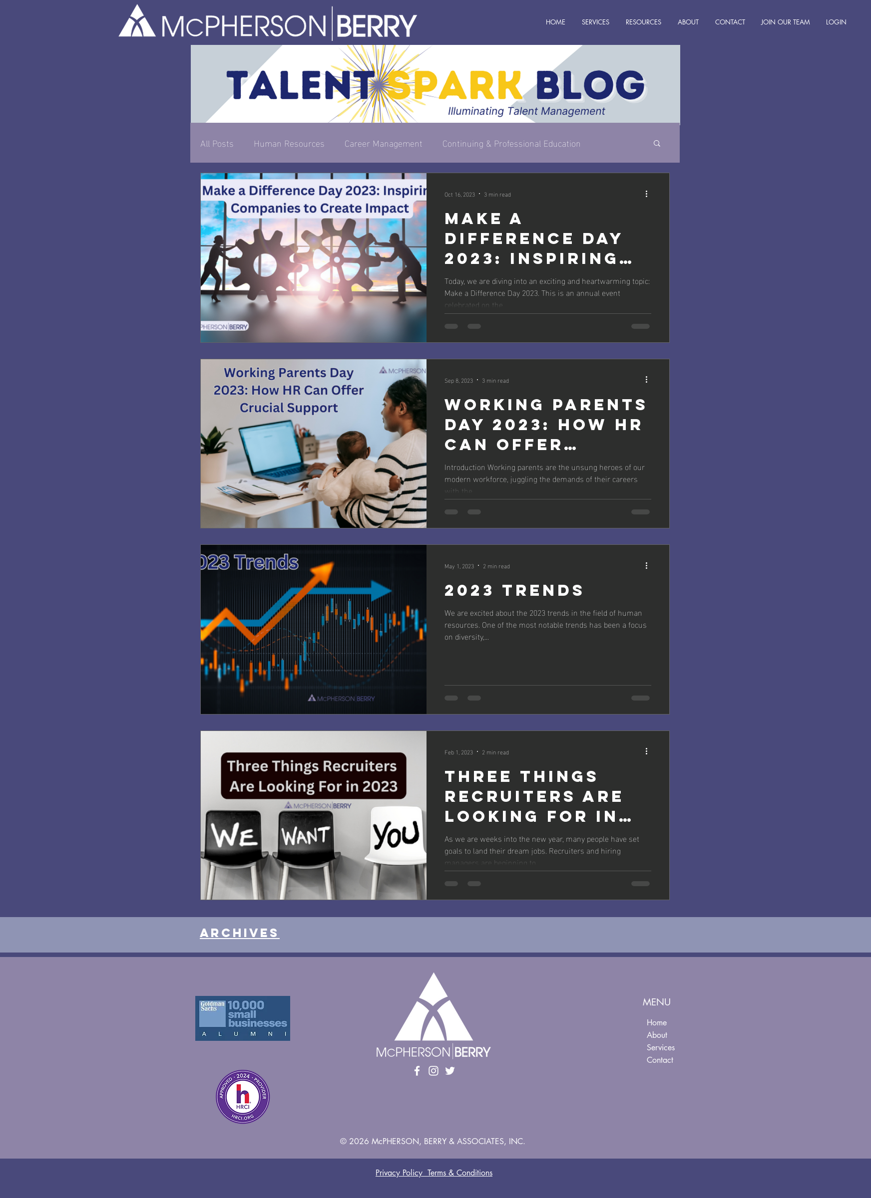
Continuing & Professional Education (511, 142)
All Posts (217, 142)
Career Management (384, 142)
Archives (240, 932)
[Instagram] (433, 1070)
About (657, 1035)
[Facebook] (417, 1070)
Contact (660, 1060)
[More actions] (650, 194)
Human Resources (289, 142)
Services (661, 1047)
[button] (657, 144)
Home (657, 1022)
